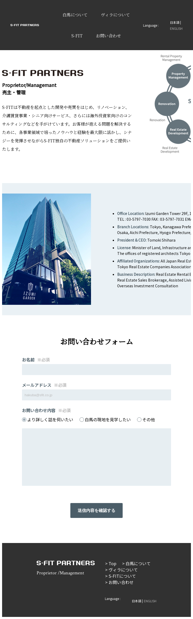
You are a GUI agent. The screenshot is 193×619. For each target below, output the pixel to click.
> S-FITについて (120, 576)
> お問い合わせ (119, 582)
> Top (110, 563)
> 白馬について (136, 563)
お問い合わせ (108, 36)
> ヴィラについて (121, 570)
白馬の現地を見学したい (108, 419)
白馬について (75, 15)
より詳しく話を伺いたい (50, 419)
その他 (148, 419)
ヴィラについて (115, 15)
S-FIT (77, 36)
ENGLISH (176, 28)
